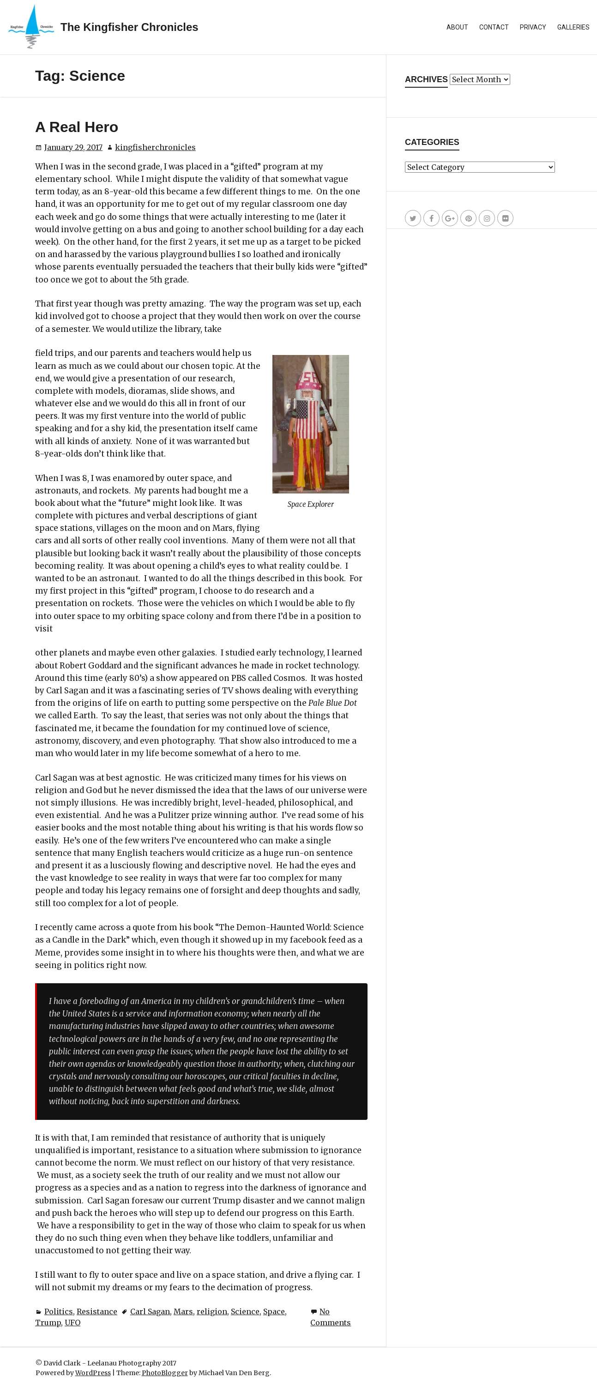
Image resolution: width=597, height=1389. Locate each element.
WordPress (93, 1373)
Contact (494, 27)
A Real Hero (76, 127)
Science (245, 1311)
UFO (72, 1322)
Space (274, 1311)
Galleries (573, 27)
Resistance (97, 1311)
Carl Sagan (150, 1311)
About (457, 27)
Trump (48, 1322)
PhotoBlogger (165, 1373)
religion (212, 1311)
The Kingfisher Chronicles (129, 27)
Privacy (533, 27)
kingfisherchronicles (155, 147)
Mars (183, 1311)
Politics (58, 1311)
